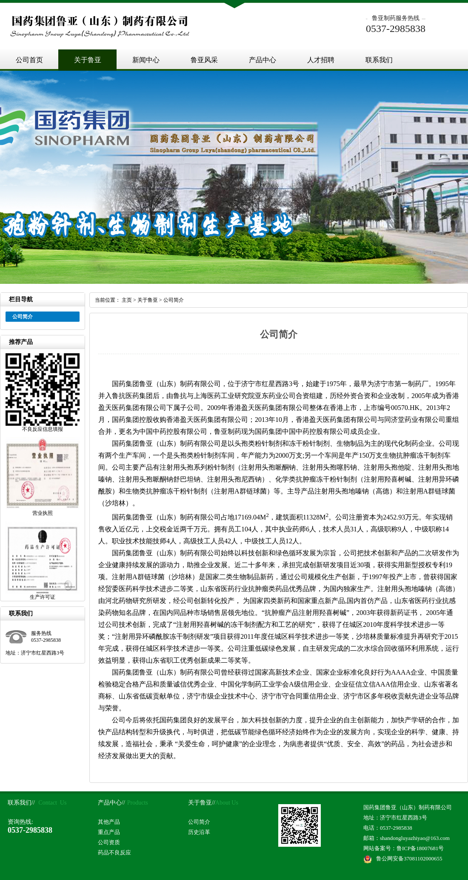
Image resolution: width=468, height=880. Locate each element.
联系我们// (21, 802)
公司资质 (109, 842)
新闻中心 (146, 59)
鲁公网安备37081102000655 (409, 858)
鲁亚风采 (204, 59)
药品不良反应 (114, 852)
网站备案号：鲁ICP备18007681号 (403, 848)
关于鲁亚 (87, 59)
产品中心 (262, 59)
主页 (127, 300)
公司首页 (29, 59)
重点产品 (109, 832)
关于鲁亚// (201, 802)
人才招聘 (320, 59)
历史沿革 (199, 832)
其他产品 (109, 822)
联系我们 (379, 59)
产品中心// (111, 802)
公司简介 (173, 300)
